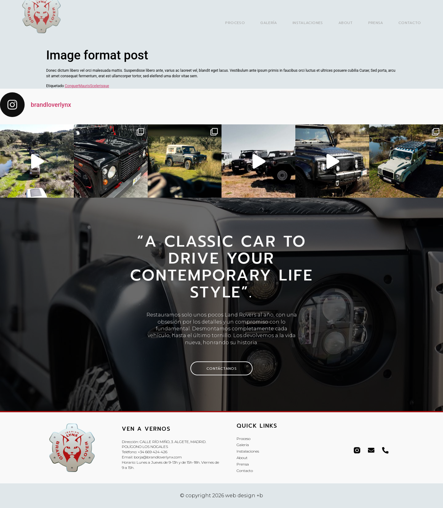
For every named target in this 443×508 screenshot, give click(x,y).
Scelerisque (99, 86)
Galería (268, 23)
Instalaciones (308, 23)
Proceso (235, 23)
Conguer (72, 86)
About (345, 23)
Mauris (84, 86)
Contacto (409, 23)
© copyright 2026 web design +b (221, 495)
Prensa (375, 23)
